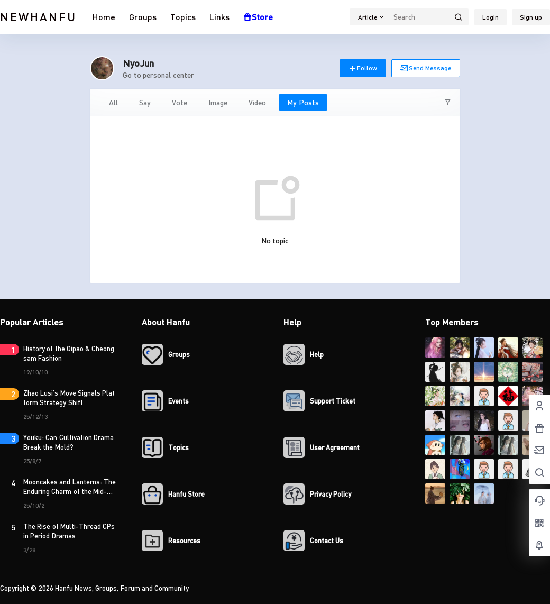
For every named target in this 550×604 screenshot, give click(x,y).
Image (217, 102)
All (113, 102)
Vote (179, 102)
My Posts (303, 102)
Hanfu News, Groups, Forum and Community (121, 588)
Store (258, 17)
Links (219, 17)
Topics (183, 17)
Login (490, 17)
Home (104, 17)
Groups (143, 17)
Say (145, 102)
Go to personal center (158, 74)
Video (257, 102)
